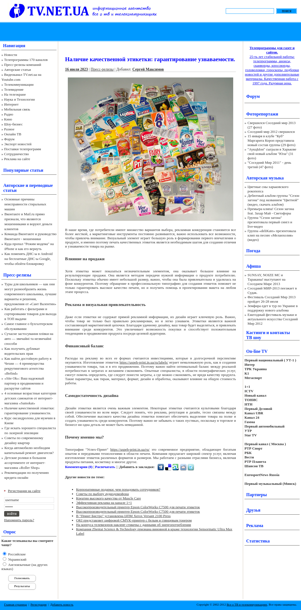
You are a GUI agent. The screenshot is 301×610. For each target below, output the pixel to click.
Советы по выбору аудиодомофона (102, 494)
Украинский (16, 559)
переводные (41, 185)
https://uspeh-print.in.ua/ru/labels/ (144, 362)
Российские (16, 554)
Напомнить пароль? (19, 520)
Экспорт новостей (18, 144)
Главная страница (15, 604)
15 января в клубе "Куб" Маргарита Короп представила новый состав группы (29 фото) (271, 140)
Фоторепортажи (262, 114)
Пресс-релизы (17, 275)
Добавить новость (61, 604)
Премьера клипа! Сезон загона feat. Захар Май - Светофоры (271, 211)
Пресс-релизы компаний (22, 65)
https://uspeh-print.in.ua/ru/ (129, 449)
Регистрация (39, 604)
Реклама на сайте (17, 159)
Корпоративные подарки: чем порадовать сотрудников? (118, 489)
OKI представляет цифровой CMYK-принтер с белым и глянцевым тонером (134, 520)
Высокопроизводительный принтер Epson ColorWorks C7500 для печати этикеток (138, 507)
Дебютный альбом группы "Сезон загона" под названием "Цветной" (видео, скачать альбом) (273, 200)
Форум (9, 139)
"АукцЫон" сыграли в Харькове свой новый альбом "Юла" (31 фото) (272, 153)
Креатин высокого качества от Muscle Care (108, 498)
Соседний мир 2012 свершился (271, 132)
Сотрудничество (16, 154)
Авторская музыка (265, 178)
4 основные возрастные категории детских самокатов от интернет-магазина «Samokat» (30, 398)
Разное (9, 129)
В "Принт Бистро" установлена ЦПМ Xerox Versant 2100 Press (123, 516)
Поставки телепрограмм (22, 149)
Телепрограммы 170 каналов (26, 60)
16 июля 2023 (76, 69)
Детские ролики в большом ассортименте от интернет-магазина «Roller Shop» (25, 463)
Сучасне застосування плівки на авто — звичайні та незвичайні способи (28, 339)
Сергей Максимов (148, 69)
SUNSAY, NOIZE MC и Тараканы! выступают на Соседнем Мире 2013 (266, 279)
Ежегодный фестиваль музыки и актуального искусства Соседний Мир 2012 (273, 319)
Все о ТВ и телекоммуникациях (247, 604)
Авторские (14, 185)
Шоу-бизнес (13, 124)
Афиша (253, 266)
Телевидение (14, 89)
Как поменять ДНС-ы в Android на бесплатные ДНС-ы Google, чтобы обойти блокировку (28, 259)
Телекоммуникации (19, 84)
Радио (8, 114)
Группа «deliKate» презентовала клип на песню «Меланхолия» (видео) (272, 235)
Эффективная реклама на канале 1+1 (104, 503)
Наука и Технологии (19, 99)
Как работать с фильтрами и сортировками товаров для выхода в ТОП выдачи (30, 314)
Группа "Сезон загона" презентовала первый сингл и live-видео (270, 222)
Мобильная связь (17, 109)
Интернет (11, 104)
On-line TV (257, 351)
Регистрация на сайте (24, 491)
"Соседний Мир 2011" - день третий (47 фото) (269, 164)
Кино (8, 119)
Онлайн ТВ (12, 134)
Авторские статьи (17, 70)
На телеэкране (15, 94)
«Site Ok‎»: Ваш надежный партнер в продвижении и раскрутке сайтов (24, 383)
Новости (10, 55)
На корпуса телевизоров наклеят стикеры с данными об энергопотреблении (133, 525)
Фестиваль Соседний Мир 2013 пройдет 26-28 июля (271, 299)
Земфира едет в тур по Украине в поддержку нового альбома (273, 308)
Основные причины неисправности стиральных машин (25, 204)
